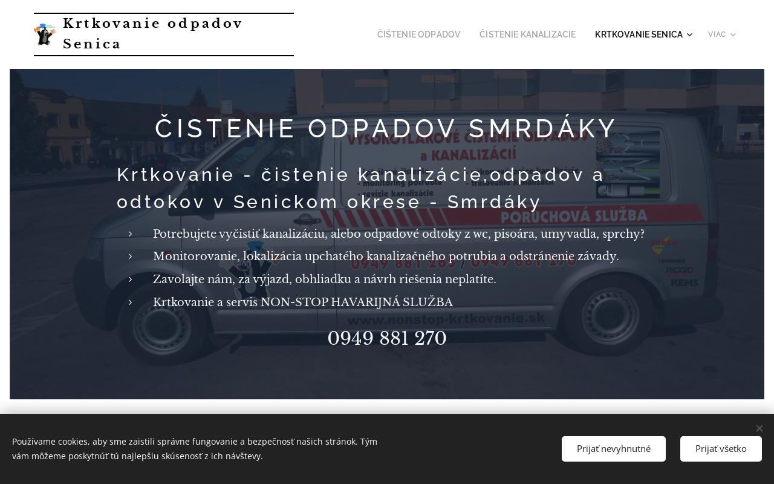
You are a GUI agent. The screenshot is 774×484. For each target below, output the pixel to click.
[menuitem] (442, 34)
